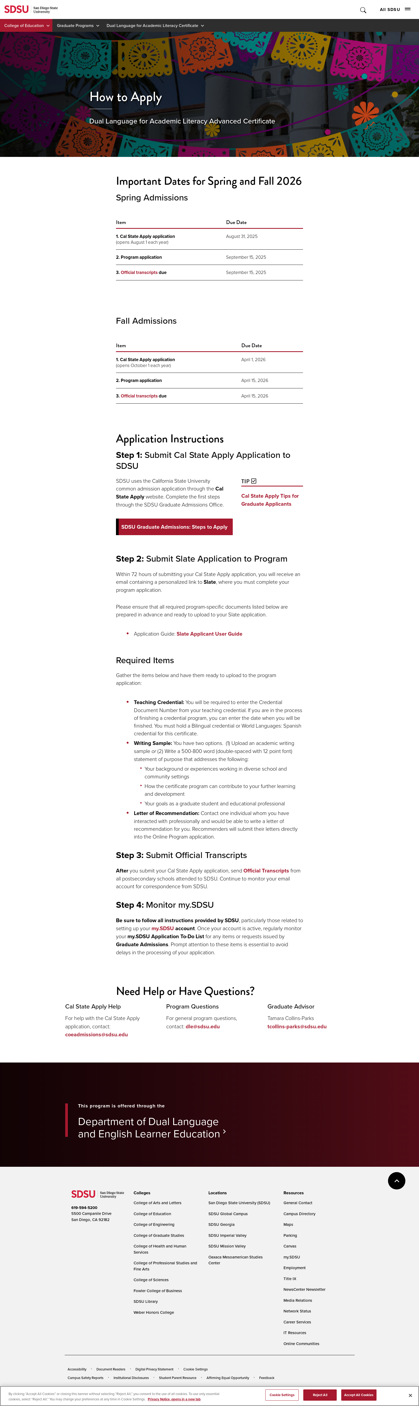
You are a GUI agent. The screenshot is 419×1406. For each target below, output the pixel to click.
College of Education (24, 25)
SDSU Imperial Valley (227, 1235)
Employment (295, 1267)
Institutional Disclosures (131, 1377)
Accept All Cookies (358, 1394)
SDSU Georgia (221, 1224)
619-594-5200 (84, 1208)
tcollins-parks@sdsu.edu (297, 1026)
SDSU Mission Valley (227, 1246)
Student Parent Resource (177, 1377)
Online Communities (301, 1343)
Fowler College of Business (158, 1290)
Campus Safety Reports (85, 1377)
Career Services (297, 1322)
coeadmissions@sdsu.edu (96, 1034)
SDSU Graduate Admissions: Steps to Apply (174, 527)
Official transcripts (139, 272)
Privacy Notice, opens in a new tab (174, 1399)
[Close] (410, 1395)
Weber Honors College (154, 1312)
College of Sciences (151, 1280)
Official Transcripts (266, 871)
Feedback (266, 1377)
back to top (396, 1180)
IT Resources (295, 1332)
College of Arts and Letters (157, 1203)
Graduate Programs (75, 25)
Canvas (290, 1246)
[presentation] (141, 1193)
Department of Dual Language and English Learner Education (149, 1127)
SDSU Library (146, 1301)
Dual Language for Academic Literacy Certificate (152, 25)
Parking (290, 1235)
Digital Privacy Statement (154, 1369)
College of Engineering (154, 1224)
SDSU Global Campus (228, 1213)
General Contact (298, 1203)
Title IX (290, 1278)
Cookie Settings (196, 1369)
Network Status (297, 1311)
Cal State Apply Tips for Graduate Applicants (270, 500)
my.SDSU (163, 928)
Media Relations (298, 1300)
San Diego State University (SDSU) (239, 1203)
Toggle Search (363, 9)
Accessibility (77, 1369)
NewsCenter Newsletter (304, 1289)
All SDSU (395, 9)
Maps (288, 1224)
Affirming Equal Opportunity (228, 1377)
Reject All (320, 1394)
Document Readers (110, 1369)
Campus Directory (299, 1213)
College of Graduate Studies (159, 1235)
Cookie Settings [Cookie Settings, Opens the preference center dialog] (282, 1394)
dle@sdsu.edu (203, 1026)
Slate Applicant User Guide (209, 634)
